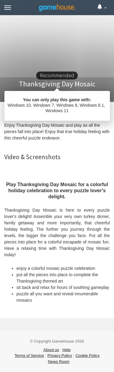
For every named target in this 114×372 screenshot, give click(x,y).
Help (66, 349)
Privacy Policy (59, 355)
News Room (59, 361)
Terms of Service (29, 355)
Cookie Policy (87, 355)
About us (51, 349)
